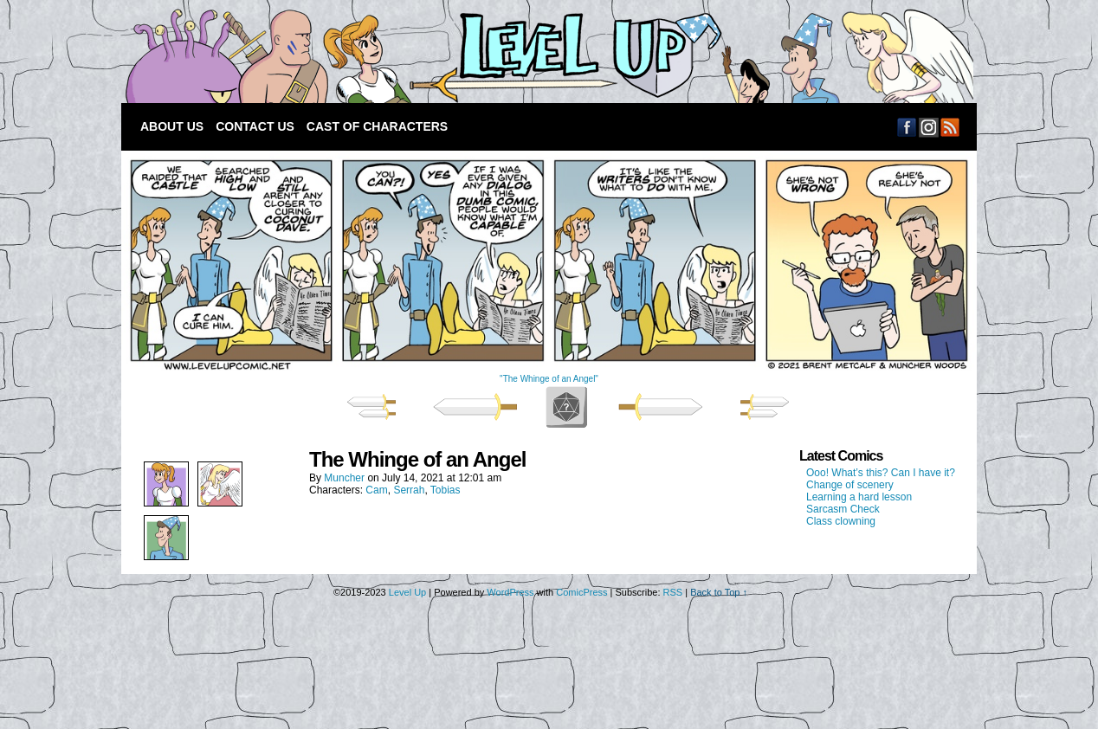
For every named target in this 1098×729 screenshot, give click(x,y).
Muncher (344, 478)
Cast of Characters (377, 126)
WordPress (510, 592)
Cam (376, 490)
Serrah (408, 490)
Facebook (907, 127)
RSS (950, 127)
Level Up (545, 56)
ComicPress (581, 592)
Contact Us (255, 126)
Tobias (445, 490)
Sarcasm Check (843, 509)
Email (929, 127)
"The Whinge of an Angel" (549, 379)
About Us (171, 126)
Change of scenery (850, 485)
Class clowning (840, 521)
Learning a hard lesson (859, 497)
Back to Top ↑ (718, 592)
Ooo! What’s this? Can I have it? (880, 473)
